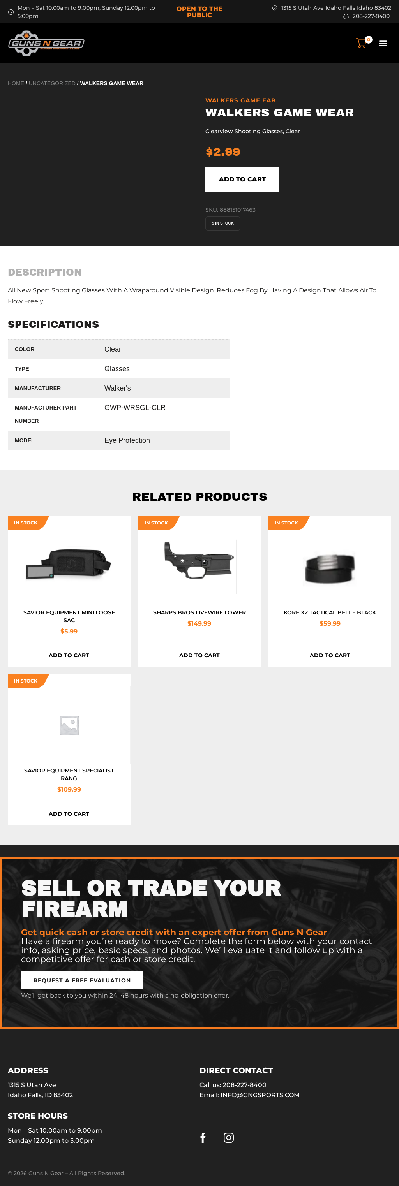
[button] (382, 42)
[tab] (45, 272)
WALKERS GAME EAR (240, 100)
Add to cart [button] (69, 655)
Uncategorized (52, 83)
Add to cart (242, 179)
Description (45, 272)
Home (16, 83)
